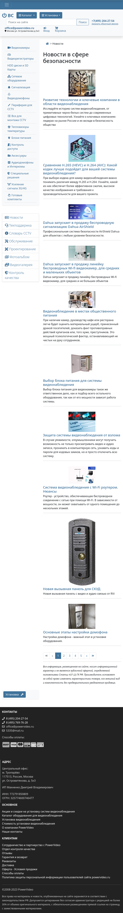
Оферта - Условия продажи (19, 869)
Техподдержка (18, 225)
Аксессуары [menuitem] (16, 155)
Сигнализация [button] (18, 87)
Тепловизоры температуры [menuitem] (18, 129)
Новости (14, 217)
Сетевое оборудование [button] (16, 78)
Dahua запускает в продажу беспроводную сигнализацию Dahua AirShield (78, 224)
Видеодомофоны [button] (18, 96)
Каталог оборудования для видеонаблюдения (32, 815)
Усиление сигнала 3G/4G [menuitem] (17, 186)
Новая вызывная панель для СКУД (71, 589)
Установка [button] (50, 15)
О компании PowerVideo (18, 827)
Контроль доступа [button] (15, 147)
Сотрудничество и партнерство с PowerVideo (31, 845)
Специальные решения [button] (18, 175)
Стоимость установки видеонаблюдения (28, 823)
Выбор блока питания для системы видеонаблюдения (72, 382)
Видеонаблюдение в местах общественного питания (79, 313)
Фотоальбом (17, 257)
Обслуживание (19, 241)
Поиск (83, 22)
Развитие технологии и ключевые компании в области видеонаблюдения (81, 102)
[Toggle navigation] (6, 4)
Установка (15, 694)
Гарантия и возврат (14, 857)
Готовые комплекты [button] (14, 197)
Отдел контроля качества (18, 849)
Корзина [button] (60, 30)
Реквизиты (9, 861)
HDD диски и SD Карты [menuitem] (17, 67)
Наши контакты (12, 831)
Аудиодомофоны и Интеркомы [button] (20, 164)
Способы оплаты (13, 873)
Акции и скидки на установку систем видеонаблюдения (38, 811)
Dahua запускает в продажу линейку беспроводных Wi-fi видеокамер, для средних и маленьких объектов (81, 268)
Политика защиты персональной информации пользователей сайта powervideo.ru (56, 877)
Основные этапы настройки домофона (75, 632)
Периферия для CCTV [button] (19, 107)
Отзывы (7, 853)
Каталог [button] (26, 15)
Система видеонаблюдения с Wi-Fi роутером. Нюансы (80, 489)
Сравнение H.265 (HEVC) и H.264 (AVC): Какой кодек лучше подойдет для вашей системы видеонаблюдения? (80, 169)
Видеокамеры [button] (18, 48)
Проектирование (20, 249)
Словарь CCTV (18, 233)
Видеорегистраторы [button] (20, 56)
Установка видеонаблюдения (21, 819)
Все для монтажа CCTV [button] (16, 118)
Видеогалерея (18, 264)
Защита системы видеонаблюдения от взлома (81, 435)
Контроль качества (14, 275)
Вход (46, 29)
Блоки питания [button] (19, 138)
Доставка (8, 865)
